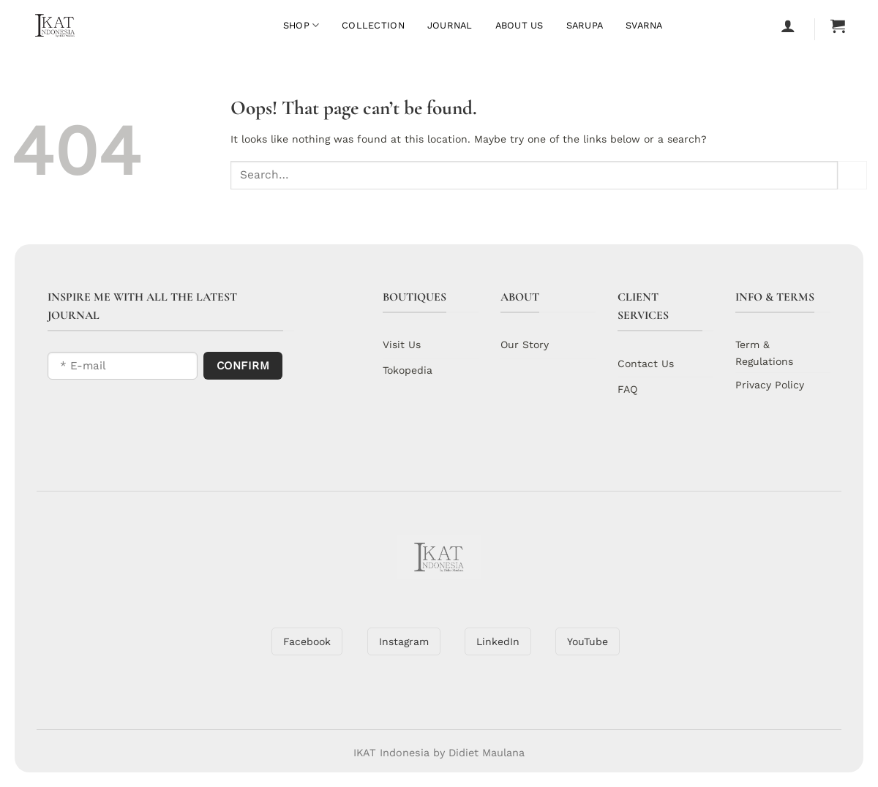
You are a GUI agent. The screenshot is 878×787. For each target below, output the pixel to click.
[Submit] (852, 175)
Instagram (404, 641)
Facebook (307, 641)
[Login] (788, 26)
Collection (373, 25)
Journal (450, 25)
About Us (519, 25)
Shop (301, 25)
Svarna (644, 25)
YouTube (587, 641)
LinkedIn (497, 641)
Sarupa (585, 25)
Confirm (243, 365)
